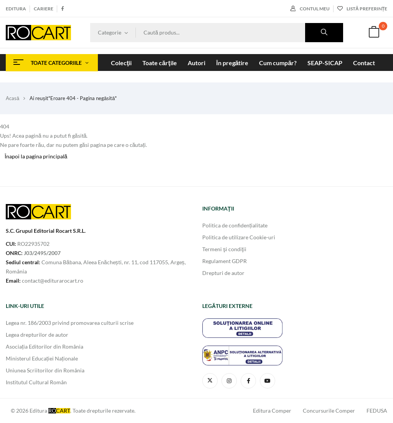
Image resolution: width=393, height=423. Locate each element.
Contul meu (310, 9)
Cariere (43, 9)
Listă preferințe (362, 9)
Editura (16, 9)
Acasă (12, 98)
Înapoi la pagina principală (36, 156)
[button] (374, 33)
